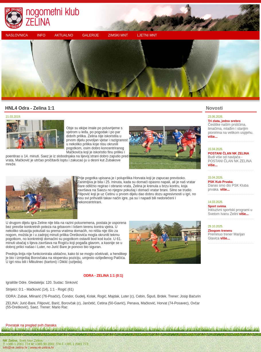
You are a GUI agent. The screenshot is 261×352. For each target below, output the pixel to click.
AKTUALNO (63, 35)
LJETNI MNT (147, 35)
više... (212, 137)
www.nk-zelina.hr (42, 347)
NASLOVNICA (17, 35)
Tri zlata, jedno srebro (224, 121)
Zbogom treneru (220, 230)
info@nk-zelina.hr (15, 347)
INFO (41, 35)
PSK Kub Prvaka (220, 181)
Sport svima (217, 206)
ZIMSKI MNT (118, 35)
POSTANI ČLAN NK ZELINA (228, 153)
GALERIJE (90, 35)
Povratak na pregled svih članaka (31, 325)
